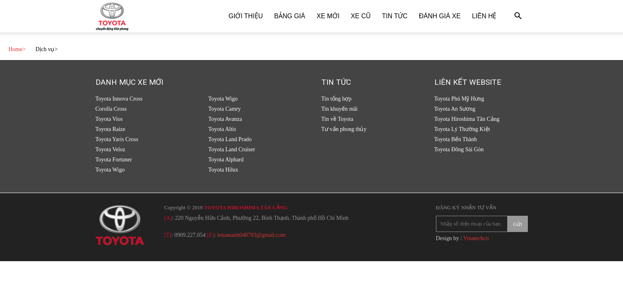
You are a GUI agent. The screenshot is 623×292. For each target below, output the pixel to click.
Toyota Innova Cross (119, 99)
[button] (518, 17)
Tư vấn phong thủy (344, 129)
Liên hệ (484, 16)
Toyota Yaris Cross (117, 139)
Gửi (517, 224)
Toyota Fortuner (114, 160)
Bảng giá (289, 16)
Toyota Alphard (226, 160)
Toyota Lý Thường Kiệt (462, 129)
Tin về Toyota (337, 119)
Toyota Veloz (110, 149)
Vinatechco (476, 238)
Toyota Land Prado (230, 139)
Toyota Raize (110, 129)
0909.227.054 (190, 235)
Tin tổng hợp (336, 99)
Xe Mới (328, 16)
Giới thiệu (246, 16)
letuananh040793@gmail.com (251, 235)
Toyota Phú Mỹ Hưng (459, 99)
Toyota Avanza (225, 119)
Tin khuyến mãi (339, 109)
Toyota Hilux (223, 170)
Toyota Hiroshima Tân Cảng (467, 119)
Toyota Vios (109, 119)
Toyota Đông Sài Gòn (459, 149)
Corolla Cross (111, 109)
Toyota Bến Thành (455, 139)
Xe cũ (361, 16)
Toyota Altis (222, 129)
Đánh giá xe (440, 16)
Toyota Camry (224, 109)
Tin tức (395, 16)
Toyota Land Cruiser (231, 149)
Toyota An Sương (455, 109)
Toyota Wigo (110, 170)
